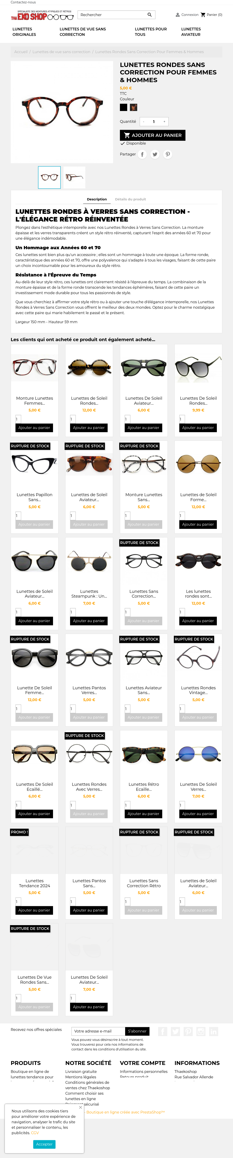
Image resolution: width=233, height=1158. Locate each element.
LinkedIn (213, 1031)
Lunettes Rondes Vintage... (198, 690)
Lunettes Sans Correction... (143, 594)
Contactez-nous (23, 2)
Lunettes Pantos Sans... (89, 883)
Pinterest (167, 154)
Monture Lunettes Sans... (143, 497)
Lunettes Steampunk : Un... (89, 594)
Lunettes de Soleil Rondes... (89, 401)
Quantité (128, 121)
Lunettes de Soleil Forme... (198, 497)
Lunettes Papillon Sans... (34, 497)
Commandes (132, 1082)
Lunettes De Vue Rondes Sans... (34, 980)
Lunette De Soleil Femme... (34, 690)
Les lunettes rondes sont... (198, 594)
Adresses (128, 1093)
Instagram (200, 1031)
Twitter (175, 1031)
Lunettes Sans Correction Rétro (144, 883)
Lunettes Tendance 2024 (34, 883)
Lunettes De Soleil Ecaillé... (34, 787)
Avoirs (125, 1088)
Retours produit (134, 1077)
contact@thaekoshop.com (199, 1104)
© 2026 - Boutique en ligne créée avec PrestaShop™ (118, 1151)
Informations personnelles (143, 1071)
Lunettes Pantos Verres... (89, 690)
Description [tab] (97, 199)
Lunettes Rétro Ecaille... (144, 787)
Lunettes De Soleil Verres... (198, 787)
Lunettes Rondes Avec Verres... (89, 787)
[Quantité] (154, 121)
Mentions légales (80, 1077)
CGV (35, 1133)
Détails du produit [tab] (130, 199)
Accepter (44, 1144)
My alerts (128, 1099)
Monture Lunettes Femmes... (34, 401)
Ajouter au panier (153, 135)
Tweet (155, 154)
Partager (142, 154)
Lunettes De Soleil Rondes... (198, 401)
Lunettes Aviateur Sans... (144, 690)
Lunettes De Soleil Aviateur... (143, 401)
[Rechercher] (116, 14)
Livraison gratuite (81, 1071)
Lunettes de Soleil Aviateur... (89, 497)
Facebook (162, 1031)
